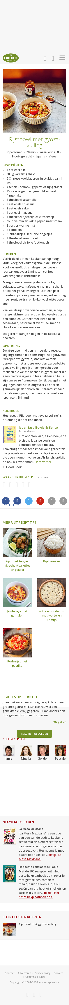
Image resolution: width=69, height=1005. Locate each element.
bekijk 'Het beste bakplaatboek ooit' (39, 895)
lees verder (43, 462)
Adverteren (24, 973)
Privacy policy (42, 973)
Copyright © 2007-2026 (24, 982)
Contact (10, 973)
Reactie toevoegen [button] (34, 733)
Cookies (58, 973)
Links (42, 976)
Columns (30, 976)
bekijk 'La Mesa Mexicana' (40, 857)
